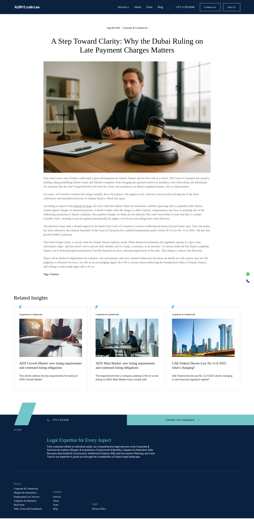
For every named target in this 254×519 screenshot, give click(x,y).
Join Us (230, 7)
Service (17, 484)
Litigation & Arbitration (25, 501)
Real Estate (19, 505)
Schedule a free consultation (182, 420)
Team (144, 7)
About (132, 7)
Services (117, 7)
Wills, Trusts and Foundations (28, 509)
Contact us (206, 7)
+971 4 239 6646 (179, 7)
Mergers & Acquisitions (25, 493)
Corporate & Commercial (26, 489)
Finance (54, 274)
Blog (155, 7)
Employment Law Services (27, 497)
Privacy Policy (99, 509)
